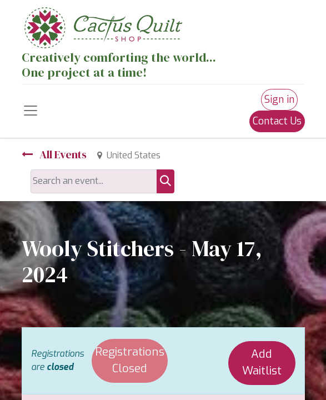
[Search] (165, 181)
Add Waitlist (262, 363)
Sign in (279, 99)
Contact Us (277, 121)
